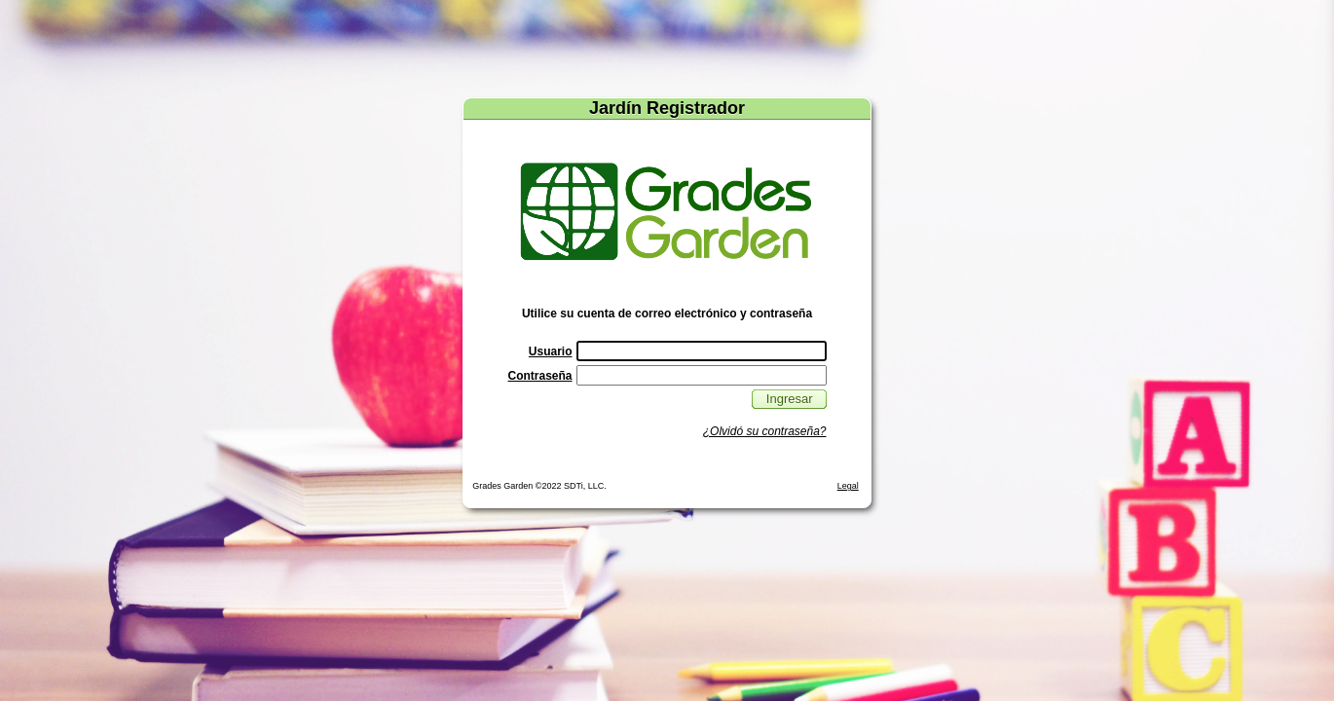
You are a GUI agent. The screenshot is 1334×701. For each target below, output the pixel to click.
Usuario (551, 351)
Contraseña (539, 376)
